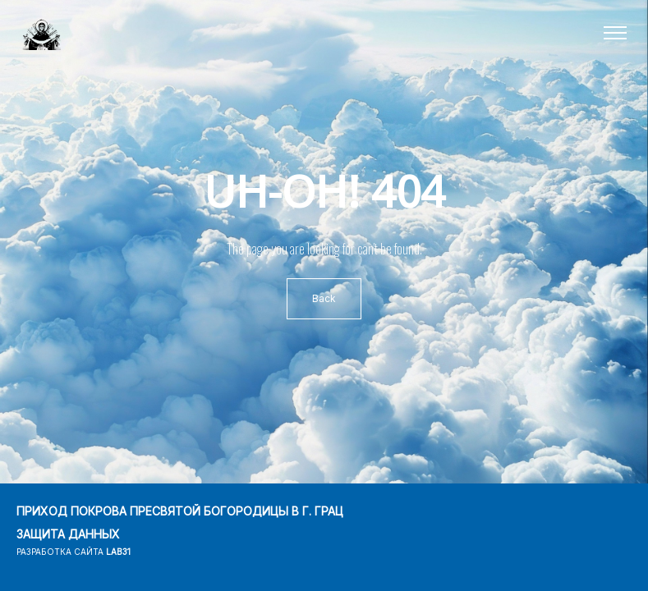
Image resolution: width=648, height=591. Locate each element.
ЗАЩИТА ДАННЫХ (68, 534)
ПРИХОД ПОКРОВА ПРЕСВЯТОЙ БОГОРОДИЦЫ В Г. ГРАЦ (179, 511)
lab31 (118, 552)
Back (324, 298)
